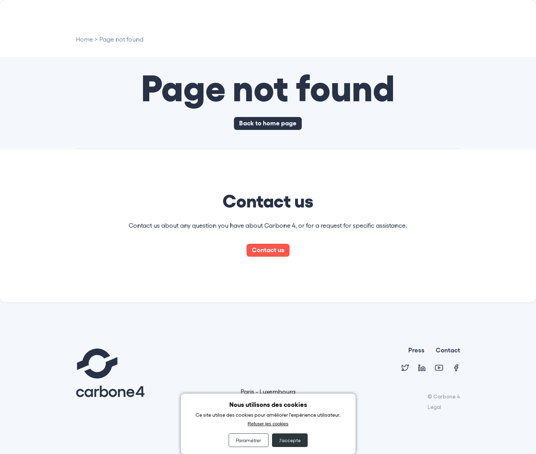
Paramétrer (248, 440)
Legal (434, 407)
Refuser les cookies (268, 423)
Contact (448, 350)
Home (84, 39)
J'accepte (290, 440)
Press (416, 350)
